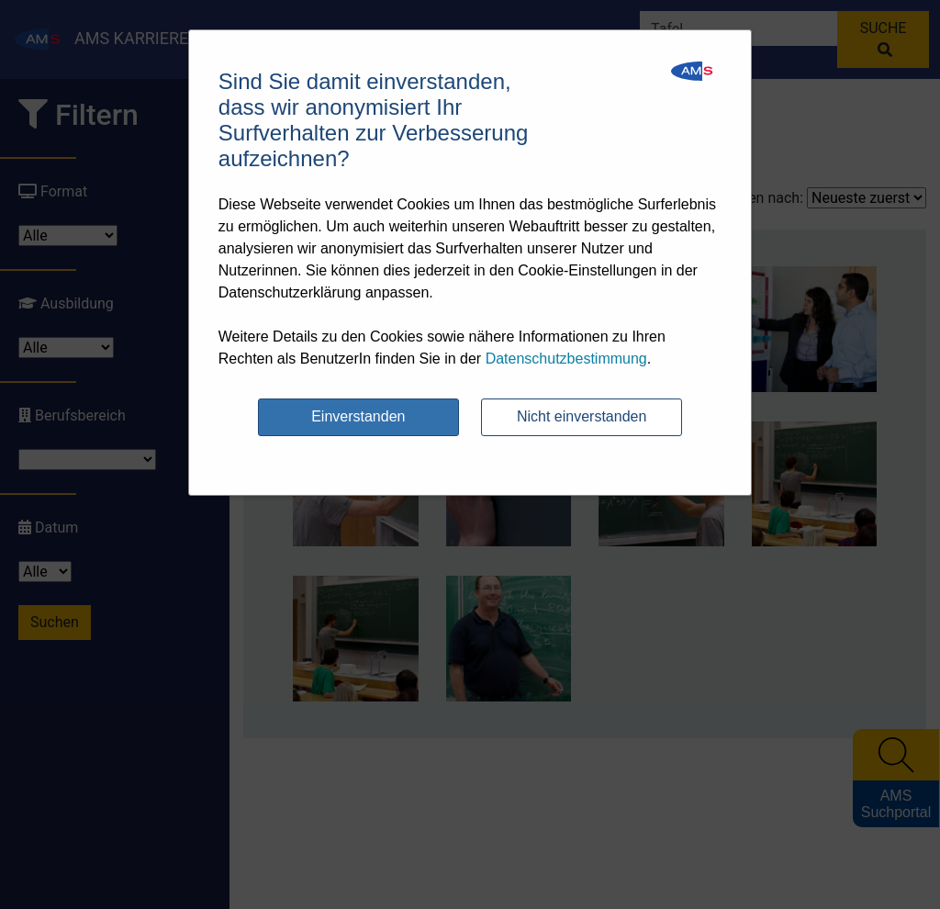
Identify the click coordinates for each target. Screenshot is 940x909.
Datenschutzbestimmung (566, 358)
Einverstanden (358, 416)
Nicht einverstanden (581, 416)
